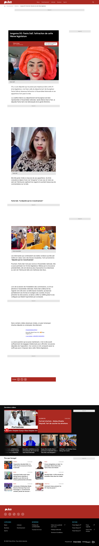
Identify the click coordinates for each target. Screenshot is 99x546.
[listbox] (49, 444)
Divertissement (45, 2)
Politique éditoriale (56, 529)
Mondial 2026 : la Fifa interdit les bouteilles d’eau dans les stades (53, 475)
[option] (12, 444)
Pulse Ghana (76, 528)
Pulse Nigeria (76, 525)
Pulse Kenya (76, 530)
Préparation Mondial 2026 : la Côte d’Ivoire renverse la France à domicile (22, 465)
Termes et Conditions (57, 532)
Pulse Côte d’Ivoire (90, 530)
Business (59, 2)
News (38, 2)
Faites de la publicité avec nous (58, 525)
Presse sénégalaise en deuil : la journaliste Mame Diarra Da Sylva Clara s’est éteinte (53, 465)
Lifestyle (53, 2)
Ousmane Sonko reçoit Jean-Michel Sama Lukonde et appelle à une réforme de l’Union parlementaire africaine (22, 477)
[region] (49, 444)
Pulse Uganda (90, 525)
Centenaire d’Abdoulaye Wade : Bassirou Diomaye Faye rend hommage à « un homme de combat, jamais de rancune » (22, 488)
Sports (65, 2)
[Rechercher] (93, 2)
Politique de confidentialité (36, 525)
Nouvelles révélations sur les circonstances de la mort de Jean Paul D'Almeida (31, 450)
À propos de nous (37, 529)
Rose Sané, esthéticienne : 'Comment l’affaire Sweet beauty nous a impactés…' (11, 450)
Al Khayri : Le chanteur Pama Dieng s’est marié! (67, 450)
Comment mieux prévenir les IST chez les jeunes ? (52, 487)
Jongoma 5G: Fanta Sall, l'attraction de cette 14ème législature (33, 6)
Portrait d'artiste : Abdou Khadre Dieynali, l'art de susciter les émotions (53, 422)
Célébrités (16, 6)
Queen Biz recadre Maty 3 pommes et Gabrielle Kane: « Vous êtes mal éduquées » (49, 450)
